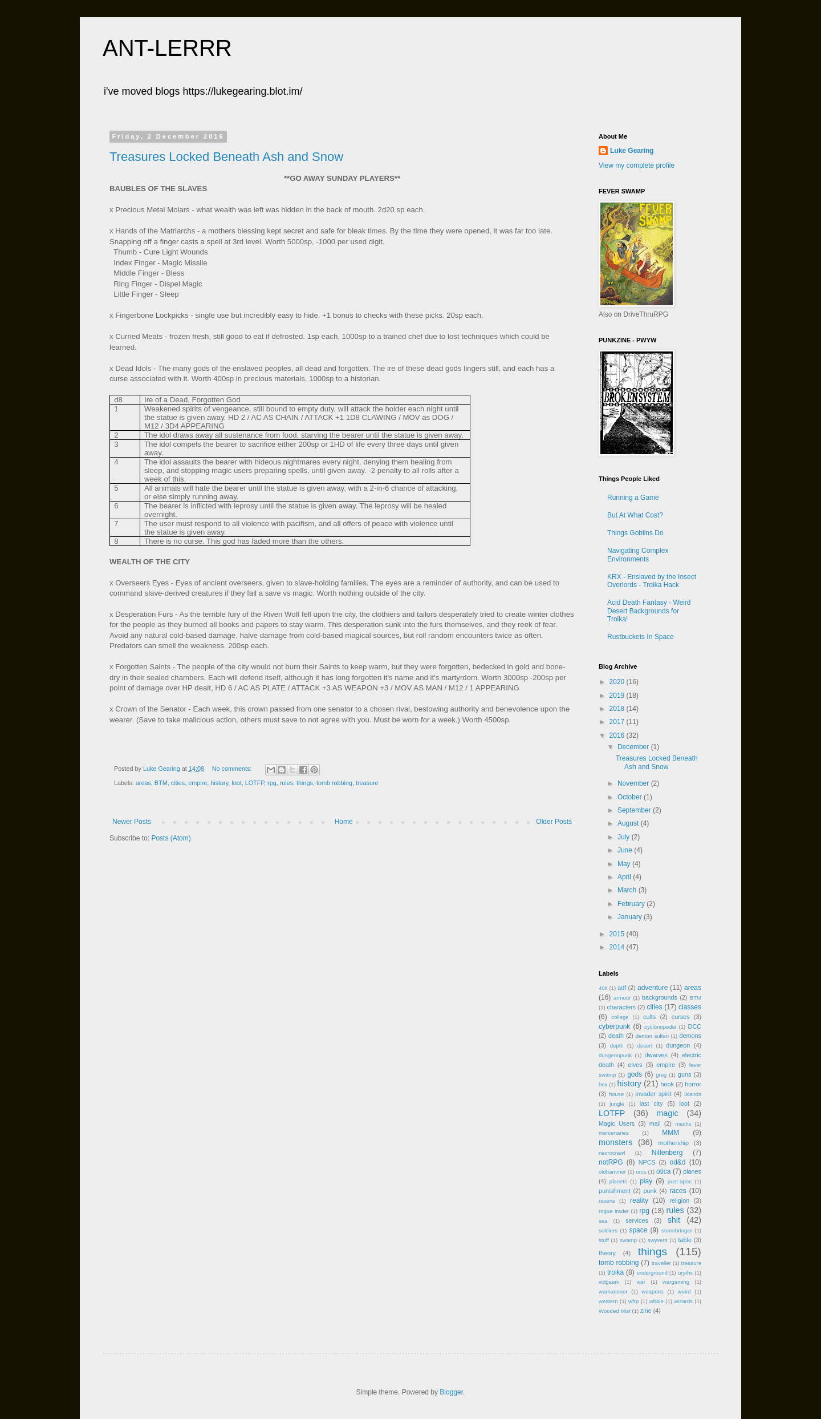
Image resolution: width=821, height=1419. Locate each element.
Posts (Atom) (170, 838)
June (625, 850)
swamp (628, 1240)
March (628, 890)
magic (667, 1113)
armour (622, 997)
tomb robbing (334, 782)
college (619, 1017)
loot (236, 782)
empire (197, 782)
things (304, 782)
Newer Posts (131, 822)
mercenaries (614, 1133)
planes (692, 1171)
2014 (618, 947)
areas (143, 782)
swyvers (658, 1240)
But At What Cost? (635, 515)
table (685, 1239)
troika (615, 1272)
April (625, 877)
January (630, 917)
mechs (683, 1124)
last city (651, 1103)
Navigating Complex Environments (637, 555)
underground (652, 1273)
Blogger (451, 1392)
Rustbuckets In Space (640, 637)
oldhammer (612, 1172)
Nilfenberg (667, 1153)
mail (655, 1123)
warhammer (613, 1291)
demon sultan (652, 1036)
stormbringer (676, 1230)
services (636, 1220)
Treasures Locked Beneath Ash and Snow (226, 156)
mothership (674, 1142)
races (677, 1191)
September (635, 810)
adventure (652, 988)
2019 (618, 696)
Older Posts (554, 822)
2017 (618, 722)
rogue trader (614, 1211)
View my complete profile (636, 165)
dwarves (656, 1055)
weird (684, 1291)
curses (681, 1016)
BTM (161, 782)
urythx (685, 1273)
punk (649, 1190)
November (634, 783)
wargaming (676, 1282)
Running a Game (633, 498)
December (634, 747)
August (629, 823)
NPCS (647, 1162)
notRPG (611, 1162)
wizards (683, 1301)
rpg (272, 782)
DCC (694, 1026)
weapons (653, 1291)
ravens (607, 1201)
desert (645, 1045)
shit (674, 1219)
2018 (618, 709)
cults (649, 1016)
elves (635, 1064)
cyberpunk (614, 1026)
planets (618, 1181)
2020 (618, 682)
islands (692, 1094)
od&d (677, 1162)
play (646, 1181)
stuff (604, 1240)
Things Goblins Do (635, 533)
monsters (615, 1142)
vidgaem (609, 1282)
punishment (615, 1190)
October (630, 797)
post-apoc (680, 1181)
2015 (618, 934)
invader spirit (654, 1093)
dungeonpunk (615, 1055)
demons (690, 1035)
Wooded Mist (615, 1311)
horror (693, 1084)
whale (656, 1301)
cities (178, 782)
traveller (661, 1263)
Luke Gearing (632, 151)
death (616, 1035)
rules (286, 782)
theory (607, 1253)
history (219, 782)
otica (663, 1171)
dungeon (678, 1045)
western (608, 1301)
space (638, 1230)
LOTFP (254, 782)
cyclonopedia (660, 1027)
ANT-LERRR (167, 47)
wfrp (633, 1301)
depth (617, 1045)
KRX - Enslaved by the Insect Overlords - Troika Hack (651, 581)
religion (679, 1200)
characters (621, 1007)
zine (646, 1310)
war (640, 1282)
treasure (367, 782)
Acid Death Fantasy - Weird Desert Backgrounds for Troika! (649, 611)
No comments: (233, 768)
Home (344, 822)
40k (603, 988)
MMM (670, 1133)
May (624, 864)
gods (634, 1074)
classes (689, 1007)
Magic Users (617, 1123)
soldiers (608, 1230)
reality (639, 1200)
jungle (616, 1104)
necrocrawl (612, 1153)
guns (684, 1074)
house (616, 1094)
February (632, 904)
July (624, 837)
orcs (641, 1172)
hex (603, 1084)
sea (603, 1221)
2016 (618, 735)
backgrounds (659, 997)
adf (621, 987)
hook (667, 1084)
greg (661, 1075)
